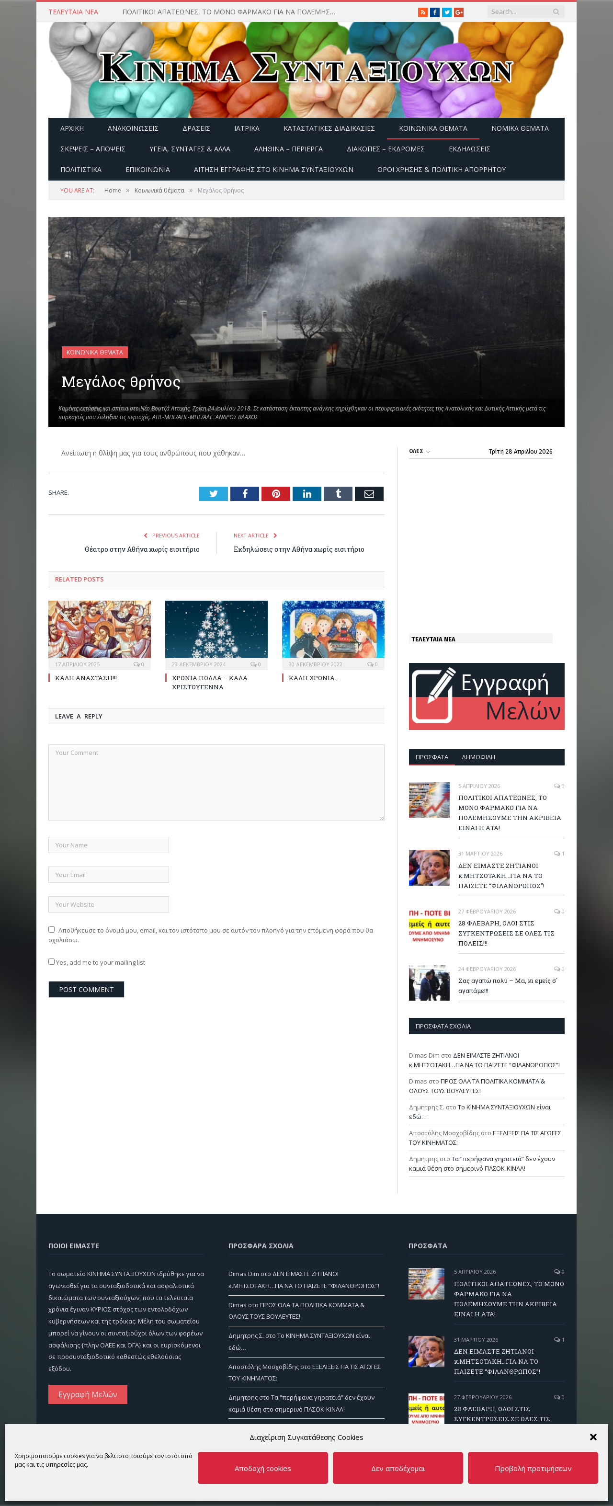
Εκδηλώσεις (469, 148)
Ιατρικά (247, 128)
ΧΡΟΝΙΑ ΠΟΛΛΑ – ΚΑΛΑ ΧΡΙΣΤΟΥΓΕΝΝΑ (210, 682)
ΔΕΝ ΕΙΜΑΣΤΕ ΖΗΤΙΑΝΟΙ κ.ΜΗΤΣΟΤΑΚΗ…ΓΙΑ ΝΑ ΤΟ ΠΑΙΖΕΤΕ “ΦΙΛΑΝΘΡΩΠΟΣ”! (501, 875)
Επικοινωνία (147, 169)
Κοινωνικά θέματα (433, 128)
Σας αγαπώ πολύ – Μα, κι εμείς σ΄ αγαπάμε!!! (507, 985)
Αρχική (72, 128)
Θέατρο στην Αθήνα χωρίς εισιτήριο (142, 549)
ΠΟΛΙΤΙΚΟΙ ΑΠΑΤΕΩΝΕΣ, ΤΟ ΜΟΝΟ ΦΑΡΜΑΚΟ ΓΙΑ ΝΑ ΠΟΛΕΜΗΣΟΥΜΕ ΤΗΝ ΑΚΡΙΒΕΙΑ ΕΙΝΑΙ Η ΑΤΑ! (232, 12)
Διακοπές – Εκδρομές (386, 148)
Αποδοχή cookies (263, 1468)
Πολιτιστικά (81, 169)
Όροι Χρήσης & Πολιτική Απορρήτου (441, 169)
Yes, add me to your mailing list (96, 962)
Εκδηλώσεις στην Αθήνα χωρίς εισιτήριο (299, 549)
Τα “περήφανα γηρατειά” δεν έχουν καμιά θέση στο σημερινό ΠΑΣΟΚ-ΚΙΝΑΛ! (482, 1163)
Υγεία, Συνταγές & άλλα (189, 148)
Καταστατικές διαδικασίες (329, 128)
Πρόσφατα (432, 757)
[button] (593, 1437)
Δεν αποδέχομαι (398, 1468)
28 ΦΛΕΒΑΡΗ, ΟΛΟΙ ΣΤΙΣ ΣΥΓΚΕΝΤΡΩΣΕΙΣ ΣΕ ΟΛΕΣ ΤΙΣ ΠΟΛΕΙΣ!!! (506, 933)
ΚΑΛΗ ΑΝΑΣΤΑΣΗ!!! (86, 677)
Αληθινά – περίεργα (288, 148)
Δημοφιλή (478, 757)
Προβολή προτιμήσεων (533, 1468)
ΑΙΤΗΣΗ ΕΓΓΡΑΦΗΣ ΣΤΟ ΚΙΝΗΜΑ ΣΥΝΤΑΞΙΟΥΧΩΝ (273, 169)
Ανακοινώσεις (133, 128)
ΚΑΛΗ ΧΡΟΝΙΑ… (314, 677)
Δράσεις (196, 128)
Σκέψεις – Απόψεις (92, 148)
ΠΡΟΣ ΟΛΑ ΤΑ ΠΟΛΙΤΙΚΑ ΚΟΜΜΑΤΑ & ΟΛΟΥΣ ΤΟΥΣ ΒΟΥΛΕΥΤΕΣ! (477, 1086)
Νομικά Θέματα (520, 128)
